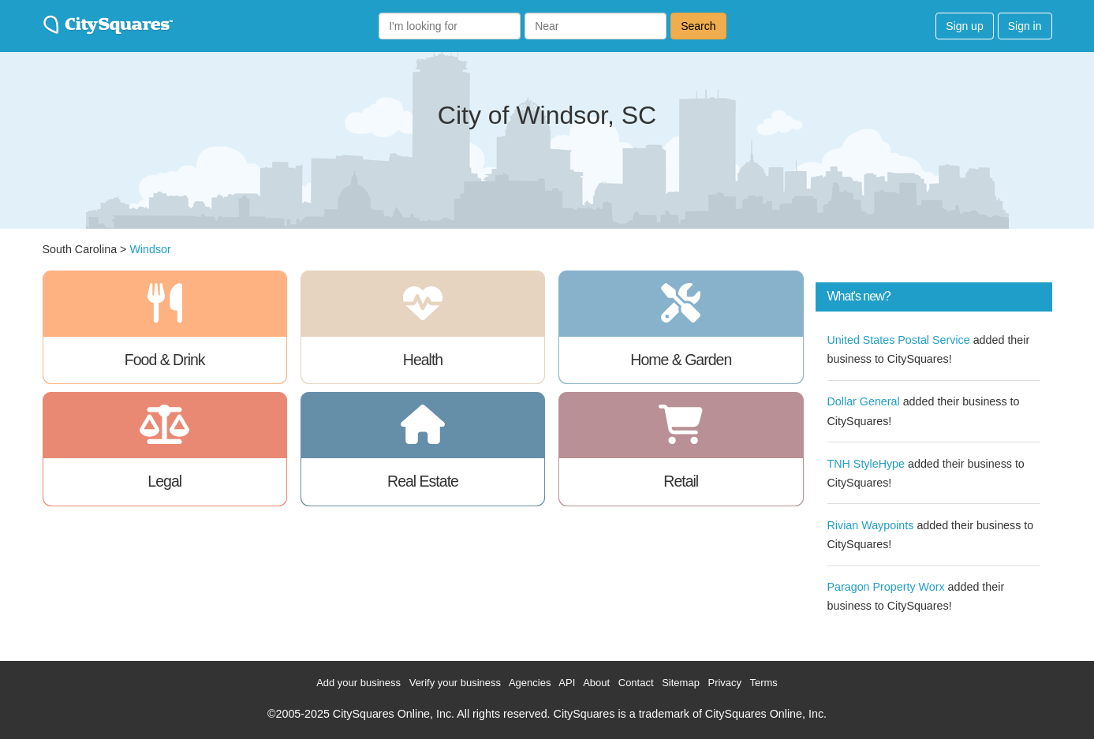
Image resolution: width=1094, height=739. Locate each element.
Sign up (964, 26)
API (566, 683)
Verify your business (455, 683)
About (596, 683)
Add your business (358, 683)
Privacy (724, 683)
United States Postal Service (898, 340)
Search (698, 26)
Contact (636, 683)
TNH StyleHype (866, 463)
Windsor (149, 249)
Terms (763, 683)
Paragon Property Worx (886, 586)
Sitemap (681, 683)
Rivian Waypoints (870, 525)
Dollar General (863, 401)
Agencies (530, 683)
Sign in (1025, 26)
